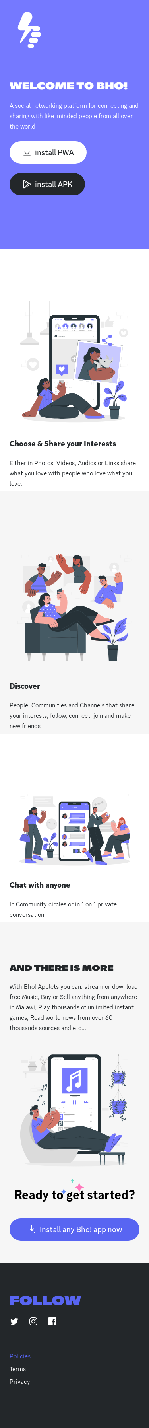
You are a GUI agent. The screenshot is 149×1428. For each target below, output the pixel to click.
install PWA (48, 152)
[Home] (29, 30)
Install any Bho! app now (74, 1229)
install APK (47, 184)
